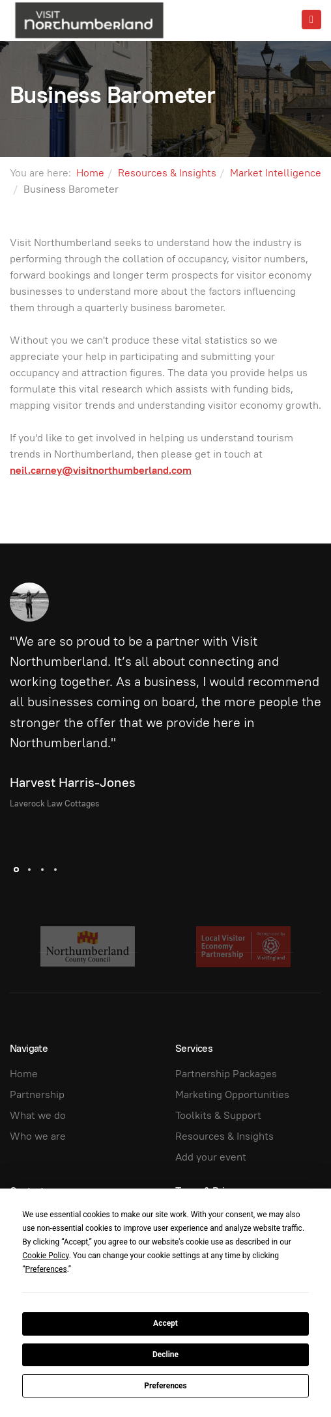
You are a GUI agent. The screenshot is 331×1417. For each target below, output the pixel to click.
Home (90, 173)
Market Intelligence (275, 173)
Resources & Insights (167, 173)
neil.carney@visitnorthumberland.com (101, 470)
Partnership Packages (226, 1073)
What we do (38, 1115)
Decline (165, 1354)
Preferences (165, 1385)
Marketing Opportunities (232, 1094)
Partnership (37, 1094)
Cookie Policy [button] (45, 1255)
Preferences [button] (46, 1269)
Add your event (210, 1157)
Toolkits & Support (218, 1115)
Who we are (38, 1136)
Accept (165, 1323)
